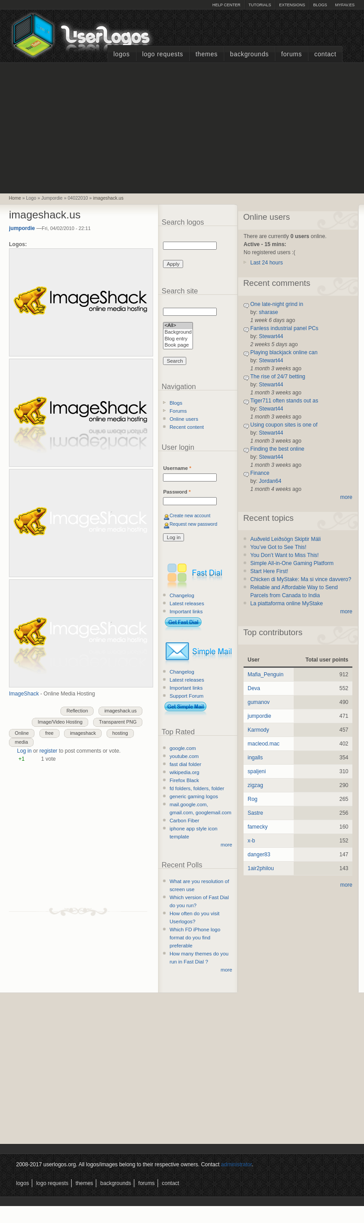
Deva (254, 688)
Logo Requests (162, 54)
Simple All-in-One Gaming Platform (292, 563)
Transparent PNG (118, 722)
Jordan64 (270, 481)
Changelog (182, 595)
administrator (236, 1164)
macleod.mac (263, 744)
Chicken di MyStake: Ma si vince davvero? (300, 579)
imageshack (83, 733)
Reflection (77, 710)
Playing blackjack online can (283, 352)
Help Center (226, 5)
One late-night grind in (276, 304)
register (48, 751)
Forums (291, 54)
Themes (207, 54)
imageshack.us (108, 198)
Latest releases (187, 603)
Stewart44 (271, 336)
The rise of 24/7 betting (277, 376)
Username (177, 468)
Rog (252, 799)
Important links (186, 611)
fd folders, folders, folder (197, 788)
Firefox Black (184, 780)
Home (15, 198)
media (21, 742)
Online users (184, 419)
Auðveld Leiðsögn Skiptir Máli (285, 539)
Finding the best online (277, 449)
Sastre (255, 813)
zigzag (255, 785)
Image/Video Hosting (60, 722)
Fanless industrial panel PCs (284, 328)
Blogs (320, 5)
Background (178, 332)
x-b (251, 841)
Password (176, 491)
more (226, 844)
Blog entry (178, 339)
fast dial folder (185, 764)
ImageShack (24, 694)
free (49, 733)
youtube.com (184, 756)
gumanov (259, 702)
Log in (24, 751)
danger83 (259, 854)
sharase (268, 312)
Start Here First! (269, 571)
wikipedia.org (184, 772)
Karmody (258, 730)
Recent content (187, 427)
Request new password (194, 524)
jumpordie (22, 228)
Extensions (292, 5)
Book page (178, 345)
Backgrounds (249, 54)
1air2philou (261, 868)
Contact (325, 54)
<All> (178, 326)
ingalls (255, 757)
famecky (258, 827)
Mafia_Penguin (265, 674)
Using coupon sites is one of (283, 425)
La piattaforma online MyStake (286, 603)
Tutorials (259, 5)
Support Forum (187, 696)
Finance (260, 473)
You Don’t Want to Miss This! (284, 555)
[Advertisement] (182, 126)
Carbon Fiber (184, 820)
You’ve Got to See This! (278, 547)
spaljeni (257, 771)
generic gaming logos (194, 796)
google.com (183, 748)
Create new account (190, 515)
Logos (121, 54)
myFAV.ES (345, 5)
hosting (120, 733)
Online (22, 733)
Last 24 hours (266, 263)
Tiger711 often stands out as (284, 401)
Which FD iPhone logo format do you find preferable (195, 937)
